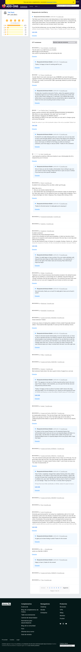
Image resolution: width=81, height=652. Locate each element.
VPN (61, 610)
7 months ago (48, 354)
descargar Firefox (51, 2)
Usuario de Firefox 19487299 (49, 362)
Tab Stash (11, 12)
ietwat (42, 406)
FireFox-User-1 (45, 110)
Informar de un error (27, 631)
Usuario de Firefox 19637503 (48, 413)
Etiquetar (34, 35)
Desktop (43, 607)
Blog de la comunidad (28, 626)
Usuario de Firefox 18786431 (48, 448)
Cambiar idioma (64, 643)
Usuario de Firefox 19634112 (48, 455)
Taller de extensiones (28, 615)
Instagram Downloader (47, 216)
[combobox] (68, 6)
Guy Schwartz (44, 48)
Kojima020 (43, 310)
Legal (18, 639)
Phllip (42, 354)
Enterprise (43, 612)
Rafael (43, 273)
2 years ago (60, 16)
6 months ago (50, 231)
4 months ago (52, 48)
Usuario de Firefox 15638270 (48, 573)
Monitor (62, 615)
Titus (42, 580)
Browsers (63, 607)
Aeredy (43, 369)
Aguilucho (43, 231)
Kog (42, 505)
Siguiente (65, 588)
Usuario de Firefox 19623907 (48, 498)
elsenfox (43, 224)
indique (13, 643)
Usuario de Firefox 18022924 (48, 317)
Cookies (12, 639)
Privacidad (4, 639)
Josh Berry (13, 14)
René (42, 183)
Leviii (42, 512)
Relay (61, 612)
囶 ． (42, 549)
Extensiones (23, 6)
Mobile (42, 610)
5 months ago (53, 110)
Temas (31, 6)
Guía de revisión (26, 634)
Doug (42, 75)
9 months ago (60, 573)
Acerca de (24, 607)
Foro (22, 628)
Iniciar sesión (75, 1)
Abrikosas (43, 303)
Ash (42, 154)
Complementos (26, 604)
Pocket (62, 618)
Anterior (43, 588)
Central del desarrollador (29, 618)
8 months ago (60, 498)
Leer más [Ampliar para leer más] (34, 32)
